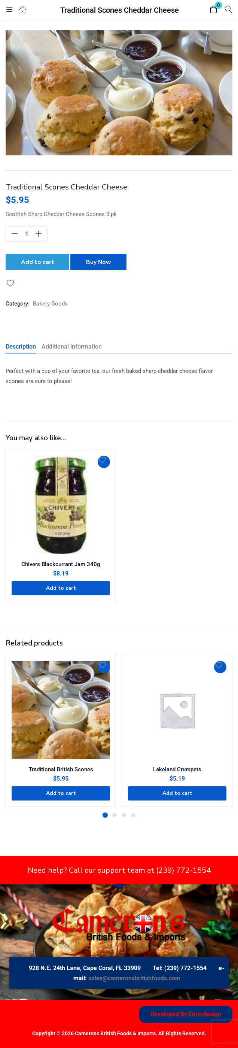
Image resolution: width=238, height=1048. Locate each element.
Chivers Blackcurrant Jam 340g (60, 563)
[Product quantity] (27, 234)
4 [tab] (133, 814)
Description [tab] (21, 345)
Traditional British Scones (61, 768)
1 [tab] (105, 814)
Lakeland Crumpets (177, 768)
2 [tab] (114, 814)
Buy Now (100, 261)
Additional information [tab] (72, 345)
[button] (213, 9)
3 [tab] (124, 814)
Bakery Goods (50, 302)
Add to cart (37, 261)
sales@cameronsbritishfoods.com (134, 977)
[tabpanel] (61, 729)
